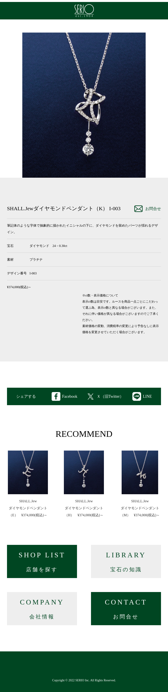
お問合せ (147, 208)
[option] (84, 105)
